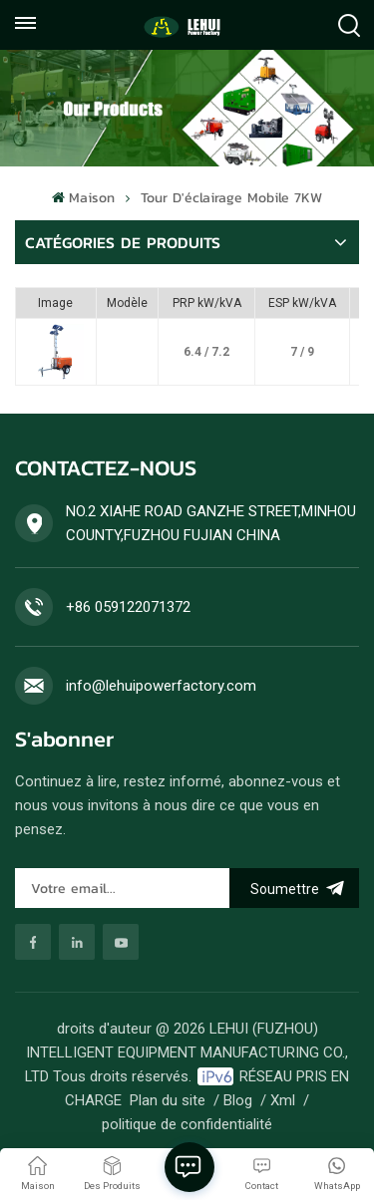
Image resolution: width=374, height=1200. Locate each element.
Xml (282, 1100)
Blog (237, 1100)
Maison (83, 197)
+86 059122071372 (128, 607)
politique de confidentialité (187, 1124)
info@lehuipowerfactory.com (161, 686)
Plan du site (167, 1100)
